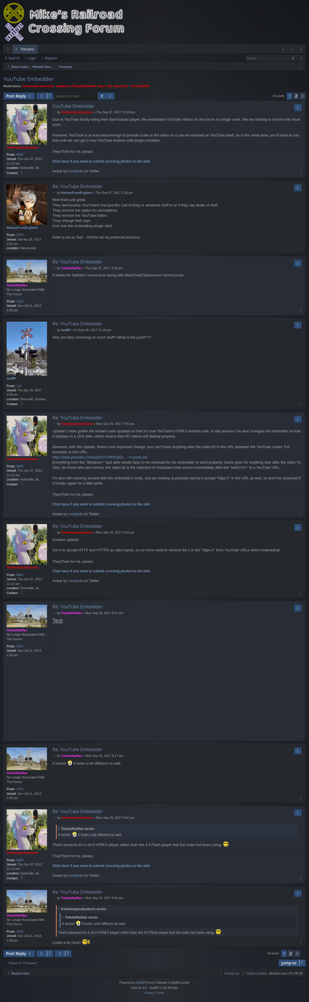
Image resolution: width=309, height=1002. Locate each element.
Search (14, 58)
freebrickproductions (38, 86)
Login (32, 58)
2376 (19, 235)
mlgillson (63, 86)
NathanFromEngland (22, 227)
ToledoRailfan (17, 285)
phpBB (139, 982)
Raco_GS (104, 86)
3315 (19, 301)
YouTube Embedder (28, 79)
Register (51, 58)
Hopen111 (120, 86)
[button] (303, 96)
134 (18, 386)
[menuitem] (283, 49)
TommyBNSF (140, 86)
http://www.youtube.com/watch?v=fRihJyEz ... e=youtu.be (99, 457)
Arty (144, 987)
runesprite (75, 171)
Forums (27, 49)
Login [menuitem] (293, 50)
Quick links (9, 50)
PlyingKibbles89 (83, 86)
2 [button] (296, 96)
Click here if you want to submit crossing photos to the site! (101, 161)
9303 (19, 154)
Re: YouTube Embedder (77, 186)
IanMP (11, 378)
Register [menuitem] (302, 50)
